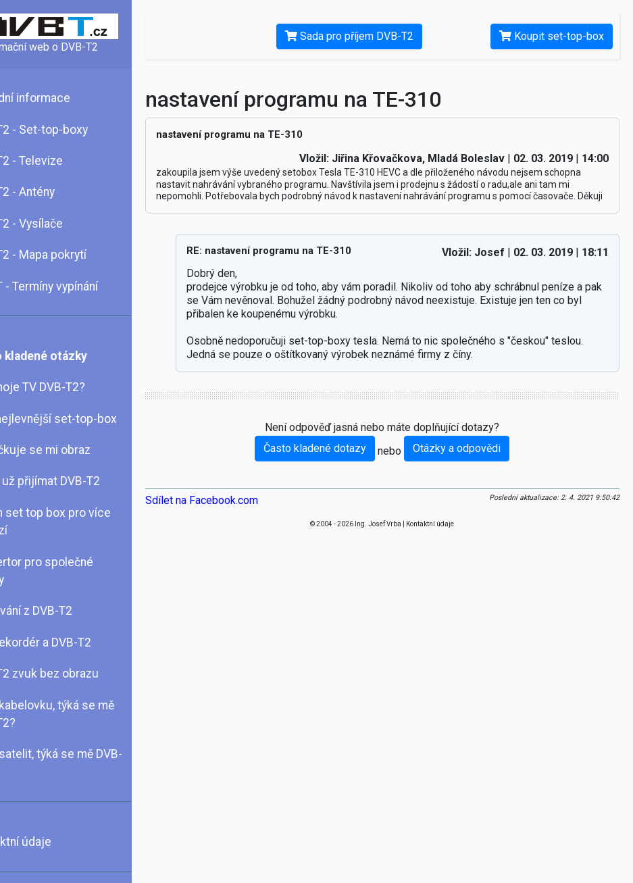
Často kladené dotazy (333, 459)
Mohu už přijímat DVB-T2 (72, 481)
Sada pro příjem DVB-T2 (368, 36)
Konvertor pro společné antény (68, 570)
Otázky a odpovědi (476, 459)
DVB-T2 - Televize (53, 161)
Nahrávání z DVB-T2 (58, 610)
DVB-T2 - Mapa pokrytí (65, 254)
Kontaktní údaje (47, 842)
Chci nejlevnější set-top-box (80, 419)
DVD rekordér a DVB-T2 (67, 642)
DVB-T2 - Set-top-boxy (66, 129)
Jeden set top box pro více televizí (77, 521)
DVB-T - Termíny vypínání (71, 286)
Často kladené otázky (65, 356)
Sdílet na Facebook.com (238, 511)
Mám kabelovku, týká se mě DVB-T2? (79, 714)
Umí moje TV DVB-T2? (64, 387)
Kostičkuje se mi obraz (67, 450)
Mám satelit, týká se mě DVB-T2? (83, 762)
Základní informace (57, 98)
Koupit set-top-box (551, 36)
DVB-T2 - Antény (49, 192)
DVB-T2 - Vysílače (53, 223)
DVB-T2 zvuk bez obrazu (71, 673)
